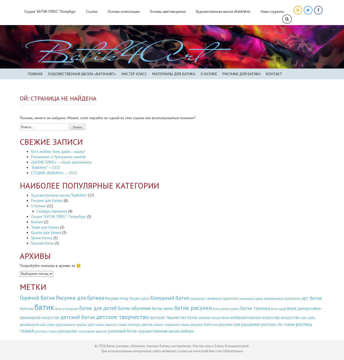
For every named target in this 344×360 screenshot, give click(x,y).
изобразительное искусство (255, 317)
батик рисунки (193, 307)
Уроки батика (41, 237)
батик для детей (98, 308)
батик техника (255, 308)
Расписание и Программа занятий (58, 156)
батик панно (162, 308)
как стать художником (57, 324)
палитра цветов (140, 324)
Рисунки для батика (241, 73)
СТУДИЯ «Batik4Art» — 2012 (54, 172)
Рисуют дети (139, 298)
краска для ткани (90, 324)
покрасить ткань (176, 324)
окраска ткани (116, 324)
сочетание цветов (92, 331)
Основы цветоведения (168, 11)
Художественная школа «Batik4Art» (223, 11)
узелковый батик (122, 331)
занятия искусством (213, 317)
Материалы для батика (173, 73)
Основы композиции (124, 11)
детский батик (77, 317)
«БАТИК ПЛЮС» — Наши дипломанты (61, 162)
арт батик (312, 298)
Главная (35, 73)
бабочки (26, 308)
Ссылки (91, 11)
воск (291, 308)
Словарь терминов (52, 211)
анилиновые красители (282, 298)
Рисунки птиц (116, 298)
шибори (187, 331)
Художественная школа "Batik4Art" (59, 195)
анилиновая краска (251, 299)
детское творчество (122, 317)
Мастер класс (134, 73)
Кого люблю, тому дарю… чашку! (58, 151)
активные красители (223, 298)
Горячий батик (42, 243)
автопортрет (198, 299)
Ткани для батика (45, 227)
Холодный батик (169, 297)
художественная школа (158, 331)
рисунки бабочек (203, 324)
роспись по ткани (278, 324)
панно (158, 324)
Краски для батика (46, 232)
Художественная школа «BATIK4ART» (82, 73)
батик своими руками (226, 309)
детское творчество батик (173, 317)
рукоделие (67, 331)
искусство (290, 317)
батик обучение (134, 308)
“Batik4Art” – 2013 (45, 167)
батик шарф (278, 309)
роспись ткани (46, 331)
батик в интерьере (66, 309)
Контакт (274, 73)
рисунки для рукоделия (239, 324)
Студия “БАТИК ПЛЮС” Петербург (50, 11)
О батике (209, 73)
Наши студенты (272, 11)
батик (44, 307)
